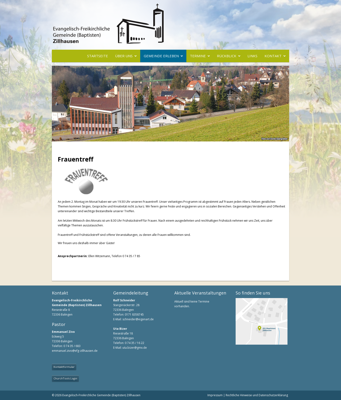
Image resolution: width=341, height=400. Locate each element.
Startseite (97, 55)
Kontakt (273, 55)
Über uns (124, 55)
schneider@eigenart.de (138, 319)
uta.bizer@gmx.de (134, 348)
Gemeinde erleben (161, 55)
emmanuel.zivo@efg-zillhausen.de (75, 351)
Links (252, 55)
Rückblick (226, 55)
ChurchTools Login (65, 378)
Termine (198, 55)
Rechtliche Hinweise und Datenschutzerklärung (257, 395)
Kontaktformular (64, 367)
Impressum (215, 395)
